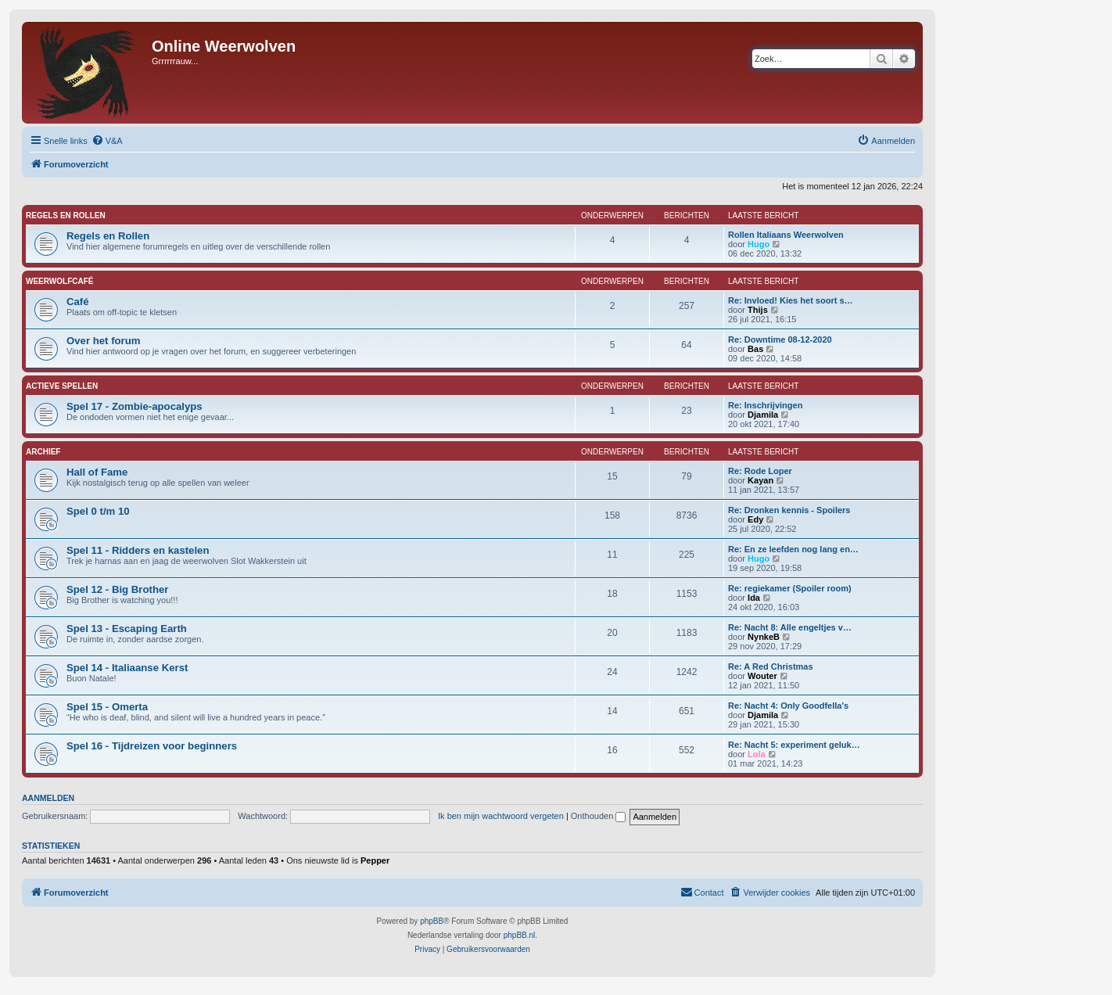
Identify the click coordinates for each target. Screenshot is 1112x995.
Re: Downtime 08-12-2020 (780, 339)
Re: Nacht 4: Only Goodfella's (788, 705)
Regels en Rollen (66, 215)
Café (77, 301)
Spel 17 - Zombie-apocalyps (134, 406)
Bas (755, 349)
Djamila (763, 414)
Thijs (758, 309)
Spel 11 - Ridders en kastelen (138, 550)
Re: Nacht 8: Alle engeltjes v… (790, 627)
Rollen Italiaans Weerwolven (786, 234)
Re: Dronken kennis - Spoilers (789, 510)
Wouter (762, 676)
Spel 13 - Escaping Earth (126, 628)
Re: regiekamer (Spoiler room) (790, 588)
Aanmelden (48, 798)
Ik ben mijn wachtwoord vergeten (501, 816)
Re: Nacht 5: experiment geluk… (794, 744)
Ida (754, 597)
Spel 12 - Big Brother (117, 589)
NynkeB (764, 636)
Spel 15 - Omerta (107, 707)
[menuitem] (107, 140)
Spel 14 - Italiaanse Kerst (127, 668)
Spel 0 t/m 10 (98, 511)
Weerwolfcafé (59, 281)
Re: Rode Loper (760, 471)
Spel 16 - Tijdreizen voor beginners (151, 746)
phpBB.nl (520, 935)
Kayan (760, 480)
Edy (755, 519)
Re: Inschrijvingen (765, 405)
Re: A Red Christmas (770, 666)
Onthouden (598, 816)
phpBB (431, 921)
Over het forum (103, 341)
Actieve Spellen (62, 386)
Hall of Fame (96, 472)
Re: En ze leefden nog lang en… (793, 549)
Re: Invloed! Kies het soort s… (790, 300)
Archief (43, 451)
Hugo (758, 244)
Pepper (375, 860)
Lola (757, 754)
